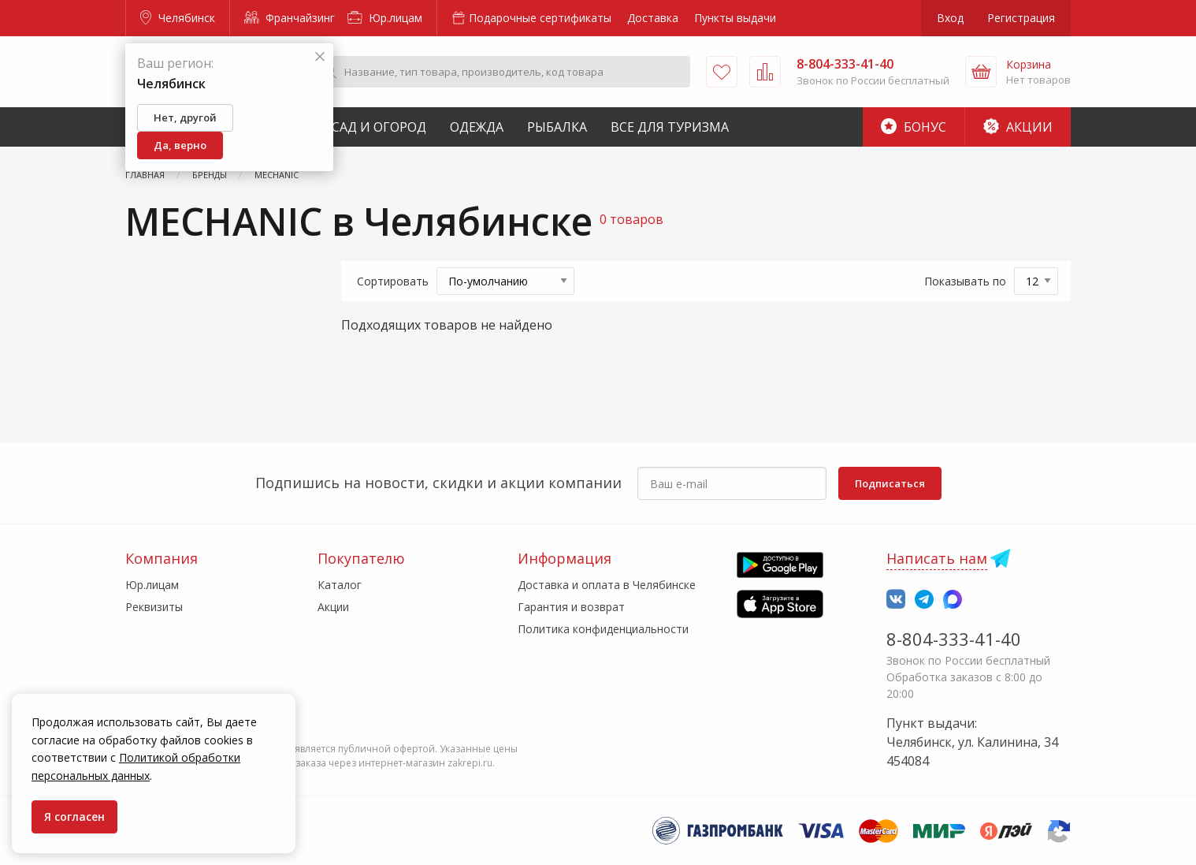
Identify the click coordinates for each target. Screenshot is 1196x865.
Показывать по (965, 281)
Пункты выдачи (735, 17)
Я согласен (74, 816)
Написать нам (936, 558)
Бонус (913, 127)
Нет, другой (185, 117)
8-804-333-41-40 (953, 639)
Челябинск (177, 17)
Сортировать (393, 281)
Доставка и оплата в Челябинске (607, 584)
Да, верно (180, 145)
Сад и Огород (379, 127)
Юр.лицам (384, 17)
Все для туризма (670, 127)
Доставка (652, 17)
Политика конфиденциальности (603, 628)
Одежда (476, 127)
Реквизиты (154, 606)
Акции (1018, 127)
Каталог (340, 584)
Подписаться (890, 483)
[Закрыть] (320, 57)
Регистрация (1021, 17)
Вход (950, 17)
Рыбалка (557, 127)
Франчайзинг (289, 17)
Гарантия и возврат (571, 606)
